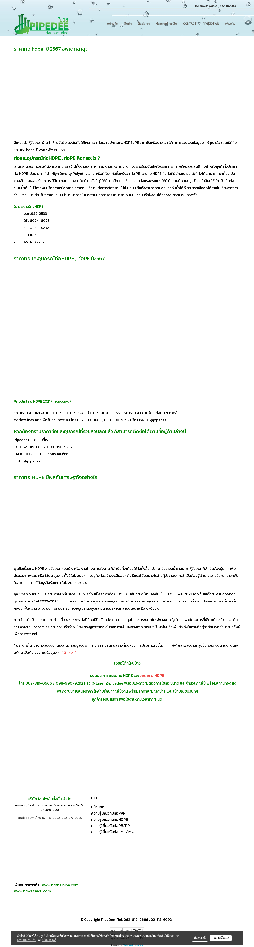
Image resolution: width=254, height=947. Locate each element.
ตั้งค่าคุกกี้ (200, 938)
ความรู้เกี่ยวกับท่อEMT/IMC (112, 832)
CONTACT (189, 24)
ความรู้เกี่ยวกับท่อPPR (108, 813)
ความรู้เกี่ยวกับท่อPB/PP (110, 826)
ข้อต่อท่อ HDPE (152, 675)
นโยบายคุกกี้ (49, 940)
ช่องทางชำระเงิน (166, 24)
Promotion (211, 24)
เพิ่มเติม (230, 24)
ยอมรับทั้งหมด (221, 938)
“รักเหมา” (69, 652)
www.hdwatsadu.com (32, 891)
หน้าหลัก (112, 24)
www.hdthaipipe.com (60, 885)
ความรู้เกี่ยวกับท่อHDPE (109, 819)
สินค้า (128, 24)
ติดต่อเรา (144, 24)
